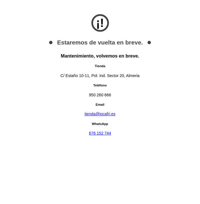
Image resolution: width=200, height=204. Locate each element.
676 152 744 (100, 133)
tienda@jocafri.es (100, 114)
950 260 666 (100, 95)
